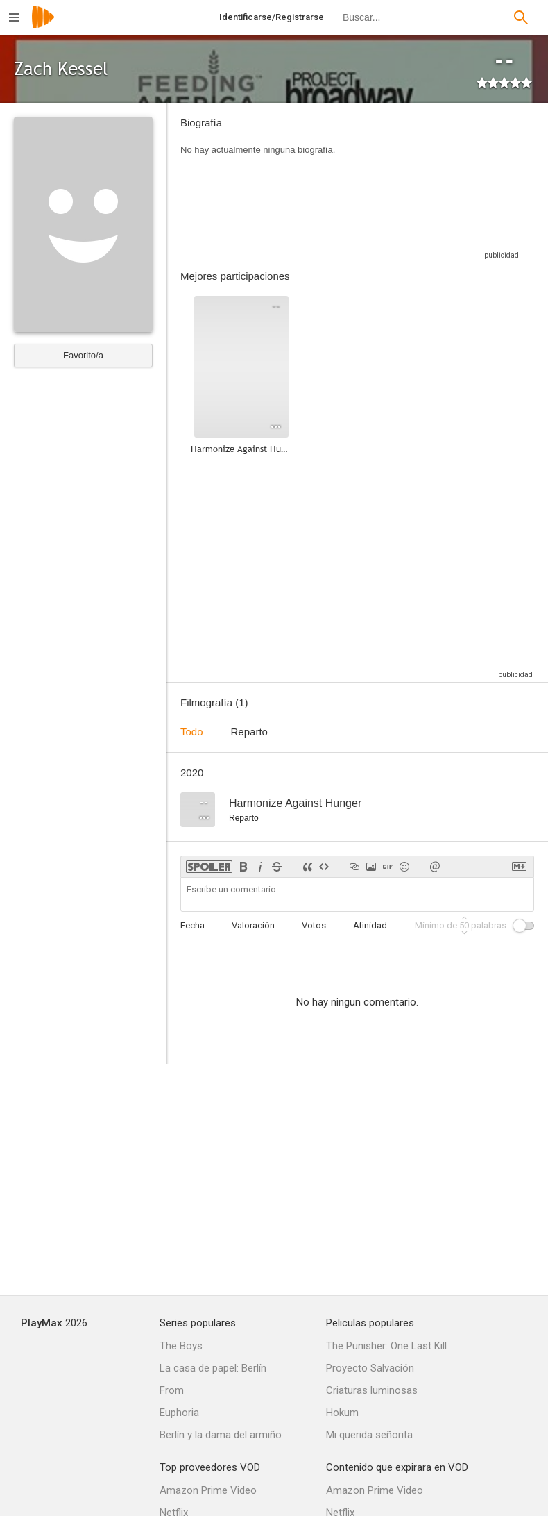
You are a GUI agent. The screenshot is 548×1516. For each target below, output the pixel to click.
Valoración (253, 925)
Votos (314, 925)
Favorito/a (83, 355)
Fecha (192, 925)
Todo (191, 732)
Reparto (249, 732)
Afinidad (370, 925)
